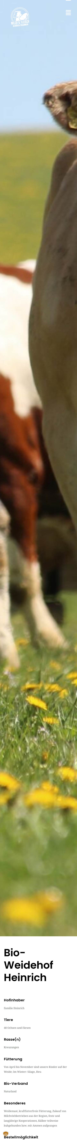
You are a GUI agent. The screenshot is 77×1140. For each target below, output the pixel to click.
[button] (68, 13)
